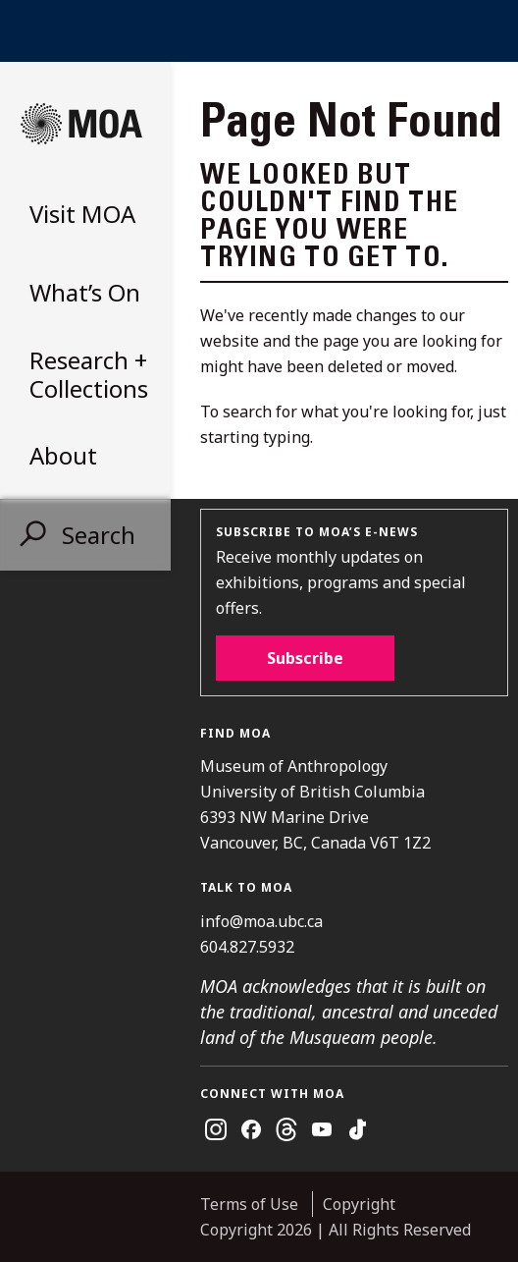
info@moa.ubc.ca (261, 921)
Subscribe (305, 658)
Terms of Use (249, 1204)
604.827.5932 (247, 947)
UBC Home (259, 31)
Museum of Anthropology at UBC (81, 124)
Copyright (359, 1204)
